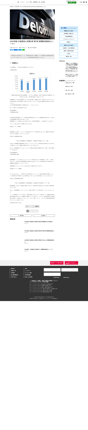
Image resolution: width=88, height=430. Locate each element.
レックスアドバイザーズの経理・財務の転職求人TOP (42, 416)
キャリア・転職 (29, 2)
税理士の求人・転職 (69, 87)
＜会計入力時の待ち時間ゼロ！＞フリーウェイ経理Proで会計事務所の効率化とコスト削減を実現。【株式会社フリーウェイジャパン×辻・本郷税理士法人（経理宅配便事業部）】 (71, 70)
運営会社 (13, 396)
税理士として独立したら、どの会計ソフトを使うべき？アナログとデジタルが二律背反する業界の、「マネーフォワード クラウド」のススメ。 (71, 77)
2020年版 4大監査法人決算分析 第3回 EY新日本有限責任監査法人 (39, 356)
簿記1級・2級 (68, 57)
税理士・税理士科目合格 (69, 51)
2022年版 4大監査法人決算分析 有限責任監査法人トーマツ (38, 374)
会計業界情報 (35, 2)
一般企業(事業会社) (69, 37)
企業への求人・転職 (69, 91)
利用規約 (13, 400)
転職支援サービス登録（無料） (57, 391)
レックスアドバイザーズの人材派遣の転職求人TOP (41, 420)
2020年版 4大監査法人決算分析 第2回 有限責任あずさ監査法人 (38, 347)
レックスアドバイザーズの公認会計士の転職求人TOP (42, 413)
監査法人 (68, 43)
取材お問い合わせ (72, 2)
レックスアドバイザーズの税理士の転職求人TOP (41, 414)
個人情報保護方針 (14, 403)
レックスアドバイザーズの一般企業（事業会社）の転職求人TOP (44, 417)
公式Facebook (67, 406)
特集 (18, 2)
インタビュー (22, 2)
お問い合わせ (13, 405)
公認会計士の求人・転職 (69, 83)
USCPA (68, 54)
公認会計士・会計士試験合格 (69, 49)
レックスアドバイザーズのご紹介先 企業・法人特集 (41, 419)
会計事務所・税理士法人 (69, 34)
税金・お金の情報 (41, 2)
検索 (80, 2)
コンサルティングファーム (68, 40)
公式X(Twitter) (55, 406)
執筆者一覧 (13, 398)
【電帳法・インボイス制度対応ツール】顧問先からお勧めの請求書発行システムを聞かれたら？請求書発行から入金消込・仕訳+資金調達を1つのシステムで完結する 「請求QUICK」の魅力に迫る (71, 67)
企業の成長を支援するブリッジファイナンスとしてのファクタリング (71, 72)
